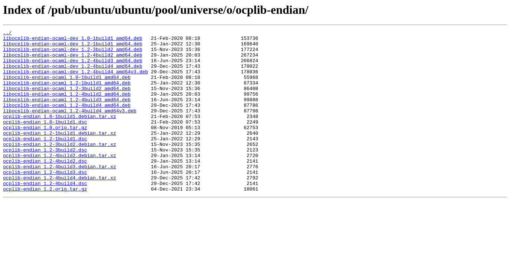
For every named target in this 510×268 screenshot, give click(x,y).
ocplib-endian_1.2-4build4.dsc (45, 214)
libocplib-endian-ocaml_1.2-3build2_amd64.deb (66, 100)
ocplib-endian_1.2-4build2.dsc (45, 187)
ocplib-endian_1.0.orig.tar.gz (45, 147)
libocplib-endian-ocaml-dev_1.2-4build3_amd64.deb (72, 67)
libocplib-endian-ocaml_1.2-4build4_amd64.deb (66, 120)
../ (7, 33)
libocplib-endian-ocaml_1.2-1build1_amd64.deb (66, 93)
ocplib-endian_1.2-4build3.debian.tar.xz (59, 194)
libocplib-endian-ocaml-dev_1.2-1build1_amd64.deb (72, 47)
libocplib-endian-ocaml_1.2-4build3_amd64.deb (66, 114)
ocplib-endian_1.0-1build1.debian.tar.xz (59, 134)
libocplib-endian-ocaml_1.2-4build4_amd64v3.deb (69, 127)
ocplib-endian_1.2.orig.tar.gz (45, 221)
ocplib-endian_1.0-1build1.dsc (45, 140)
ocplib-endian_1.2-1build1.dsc (45, 160)
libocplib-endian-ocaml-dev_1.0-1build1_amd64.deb (72, 40)
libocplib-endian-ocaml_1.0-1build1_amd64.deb (66, 87)
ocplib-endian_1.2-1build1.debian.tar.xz (59, 154)
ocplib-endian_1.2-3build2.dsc (45, 174)
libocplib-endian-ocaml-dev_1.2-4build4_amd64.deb (72, 73)
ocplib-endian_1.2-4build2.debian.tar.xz (59, 181)
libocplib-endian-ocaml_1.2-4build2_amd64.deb (66, 107)
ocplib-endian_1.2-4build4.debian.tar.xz (59, 207)
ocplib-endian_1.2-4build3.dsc (45, 201)
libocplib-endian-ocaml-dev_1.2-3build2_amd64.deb (72, 53)
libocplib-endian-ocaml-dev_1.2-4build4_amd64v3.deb (75, 80)
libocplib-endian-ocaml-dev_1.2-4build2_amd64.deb (72, 60)
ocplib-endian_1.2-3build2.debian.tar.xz (59, 167)
